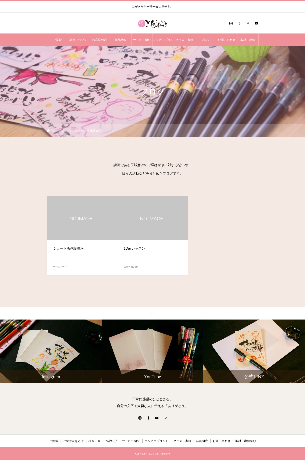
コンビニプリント (163, 42)
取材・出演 (247, 40)
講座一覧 (94, 441)
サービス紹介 (142, 40)
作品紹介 (121, 40)
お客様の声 (99, 40)
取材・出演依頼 (245, 441)
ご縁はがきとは (73, 441)
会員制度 (202, 441)
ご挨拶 (57, 40)
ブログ (205, 40)
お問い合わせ (227, 40)
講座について (78, 40)
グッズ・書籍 (184, 40)
